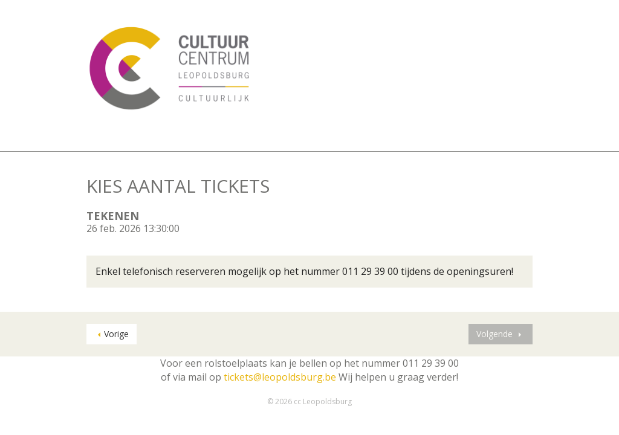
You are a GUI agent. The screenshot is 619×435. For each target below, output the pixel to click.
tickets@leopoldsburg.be (280, 377)
